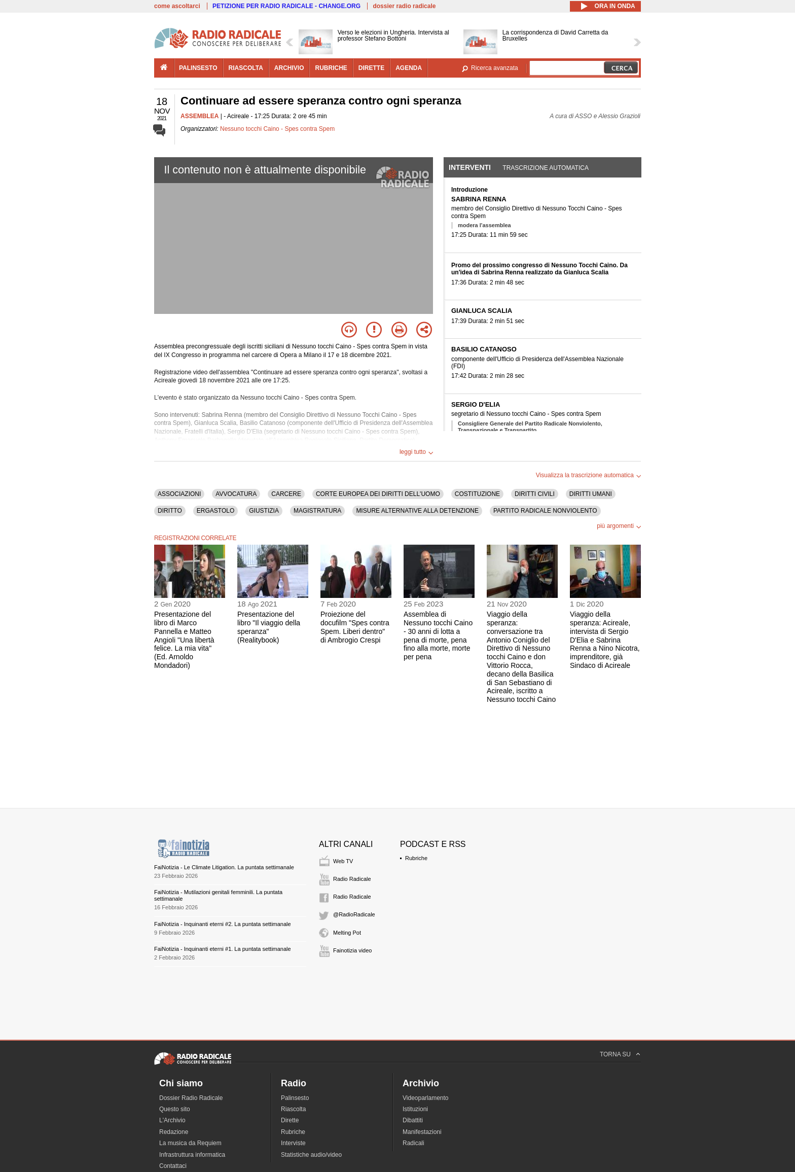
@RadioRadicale (354, 914)
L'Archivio (172, 1120)
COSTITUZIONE (477, 494)
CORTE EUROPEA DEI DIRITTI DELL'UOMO (378, 494)
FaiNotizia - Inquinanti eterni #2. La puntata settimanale (222, 924)
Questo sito (174, 1109)
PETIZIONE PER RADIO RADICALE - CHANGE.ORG (286, 6)
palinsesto (198, 68)
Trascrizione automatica (545, 167)
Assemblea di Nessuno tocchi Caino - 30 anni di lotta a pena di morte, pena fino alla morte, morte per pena (438, 635)
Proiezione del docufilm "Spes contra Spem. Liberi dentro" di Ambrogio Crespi (354, 627)
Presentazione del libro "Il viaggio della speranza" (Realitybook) (268, 627)
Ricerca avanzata (494, 68)
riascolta (246, 68)
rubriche (331, 68)
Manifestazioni (422, 1131)
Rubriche (416, 858)
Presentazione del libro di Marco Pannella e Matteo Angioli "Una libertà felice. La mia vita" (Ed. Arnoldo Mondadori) (184, 639)
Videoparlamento (426, 1098)
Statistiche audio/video (311, 1154)
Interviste (293, 1143)
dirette (371, 68)
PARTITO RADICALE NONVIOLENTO (545, 510)
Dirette (290, 1120)
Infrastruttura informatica (192, 1154)
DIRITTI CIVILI (535, 494)
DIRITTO (170, 510)
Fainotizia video (352, 950)
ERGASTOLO (215, 510)
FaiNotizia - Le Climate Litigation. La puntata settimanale (224, 867)
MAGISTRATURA (317, 510)
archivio (289, 68)
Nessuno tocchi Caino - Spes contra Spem (277, 128)
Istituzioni (415, 1109)
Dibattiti (413, 1120)
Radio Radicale (352, 879)
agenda (408, 68)
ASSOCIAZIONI (179, 494)
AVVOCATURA (236, 494)
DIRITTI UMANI (590, 494)
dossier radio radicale (404, 6)
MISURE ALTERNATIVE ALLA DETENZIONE (417, 510)
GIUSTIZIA (264, 510)
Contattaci (173, 1165)
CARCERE (286, 494)
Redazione (173, 1131)
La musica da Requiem (190, 1143)
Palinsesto (295, 1098)
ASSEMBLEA (199, 116)
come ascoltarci (177, 6)
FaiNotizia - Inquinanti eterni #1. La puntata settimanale (222, 949)
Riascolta (293, 1109)
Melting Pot (347, 933)
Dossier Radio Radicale (191, 1098)
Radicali (413, 1143)
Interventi (470, 167)
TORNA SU (615, 1054)
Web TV (343, 861)
